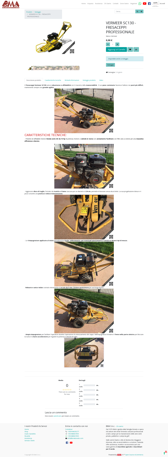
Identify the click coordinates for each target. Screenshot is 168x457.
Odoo (119, 455)
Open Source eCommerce (134, 455)
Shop (26, 431)
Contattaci (68, 429)
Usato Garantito (30, 434)
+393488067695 (73, 434)
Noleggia (110, 65)
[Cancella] (141, 11)
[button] (29, 42)
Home (27, 429)
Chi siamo (119, 426)
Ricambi (27, 436)
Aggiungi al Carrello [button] (116, 49)
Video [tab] (101, 80)
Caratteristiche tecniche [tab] (53, 80)
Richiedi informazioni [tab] (72, 80)
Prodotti (29, 12)
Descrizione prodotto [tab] (33, 80)
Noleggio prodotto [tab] (89, 80)
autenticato (57, 416)
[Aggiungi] (117, 44)
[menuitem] (84, 3)
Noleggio (38, 12)
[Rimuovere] (108, 44)
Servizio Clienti (29, 441)
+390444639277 (73, 431)
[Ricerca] (137, 11)
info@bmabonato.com (75, 438)
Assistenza (28, 438)
